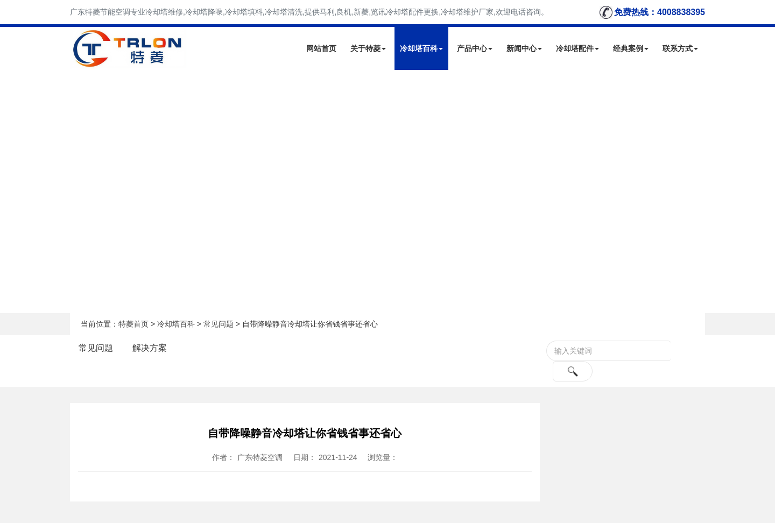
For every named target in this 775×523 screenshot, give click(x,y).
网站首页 (321, 48)
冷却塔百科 (421, 48)
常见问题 (218, 324)
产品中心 (474, 48)
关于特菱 (368, 48)
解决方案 (149, 347)
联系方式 (680, 48)
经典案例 (631, 48)
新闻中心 (524, 48)
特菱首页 (133, 324)
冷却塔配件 (577, 48)
